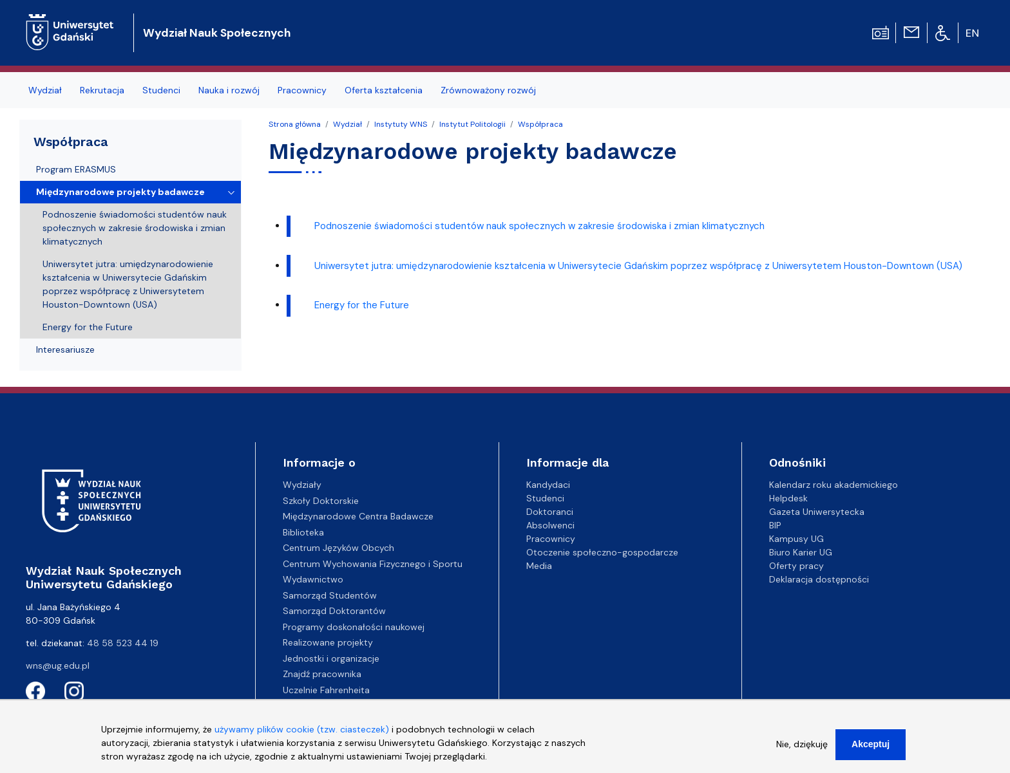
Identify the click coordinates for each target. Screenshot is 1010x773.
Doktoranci (549, 511)
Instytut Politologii (472, 124)
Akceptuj (871, 751)
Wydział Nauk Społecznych (217, 33)
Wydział (45, 90)
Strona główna (295, 124)
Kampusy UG (796, 539)
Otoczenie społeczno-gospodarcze (602, 552)
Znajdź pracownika (322, 674)
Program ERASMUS (76, 169)
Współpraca (540, 124)
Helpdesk (788, 498)
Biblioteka (303, 532)
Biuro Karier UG (800, 552)
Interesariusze (65, 349)
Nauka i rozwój (229, 90)
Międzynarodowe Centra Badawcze (358, 516)
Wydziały (302, 484)
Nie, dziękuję (802, 751)
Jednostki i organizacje (331, 658)
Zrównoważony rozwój (488, 90)
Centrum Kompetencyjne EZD (346, 705)
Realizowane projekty (328, 642)
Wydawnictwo (313, 579)
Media (539, 566)
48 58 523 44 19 (122, 643)
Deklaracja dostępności (819, 579)
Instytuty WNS (400, 124)
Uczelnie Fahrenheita (326, 690)
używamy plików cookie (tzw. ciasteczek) (301, 736)
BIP (775, 525)
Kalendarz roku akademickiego (833, 484)
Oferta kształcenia (384, 90)
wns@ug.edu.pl (58, 665)
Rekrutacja (102, 90)
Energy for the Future (361, 305)
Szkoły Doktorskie (321, 501)
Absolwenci (550, 525)
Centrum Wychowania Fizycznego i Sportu (372, 564)
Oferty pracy (796, 566)
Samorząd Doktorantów (334, 611)
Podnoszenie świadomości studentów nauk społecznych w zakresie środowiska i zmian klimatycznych (539, 225)
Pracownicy (302, 90)
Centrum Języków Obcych (338, 548)
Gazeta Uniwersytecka (816, 511)
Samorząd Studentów (330, 595)
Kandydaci (548, 484)
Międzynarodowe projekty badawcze (120, 192)
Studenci (161, 90)
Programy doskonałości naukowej (353, 627)
